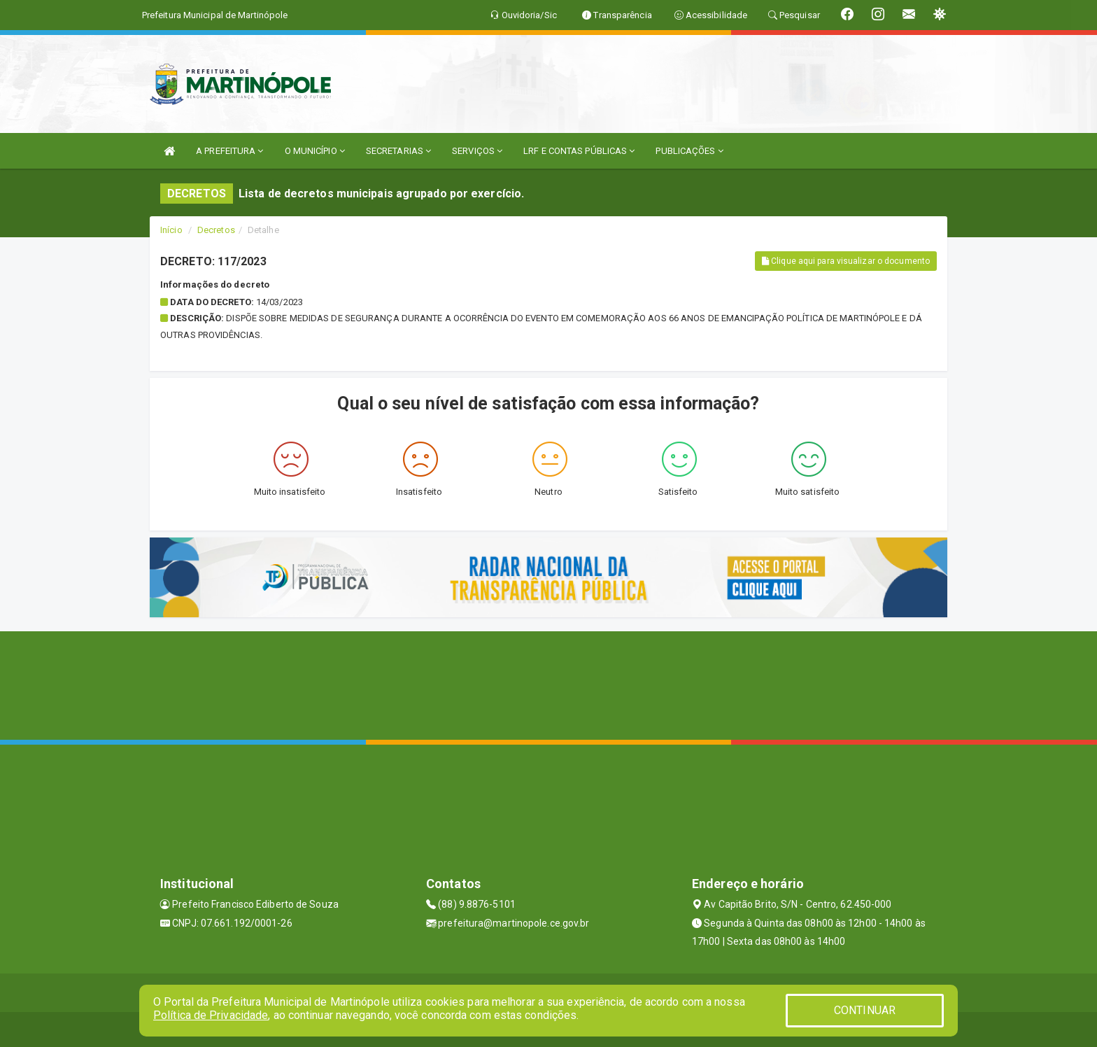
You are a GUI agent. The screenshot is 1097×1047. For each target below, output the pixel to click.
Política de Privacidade (210, 1015)
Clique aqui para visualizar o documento (846, 261)
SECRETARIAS (398, 151)
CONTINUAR (865, 1010)
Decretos (216, 230)
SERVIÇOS (477, 151)
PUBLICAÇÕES (689, 151)
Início (171, 230)
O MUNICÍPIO (315, 151)
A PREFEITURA (229, 151)
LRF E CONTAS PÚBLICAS (579, 151)
